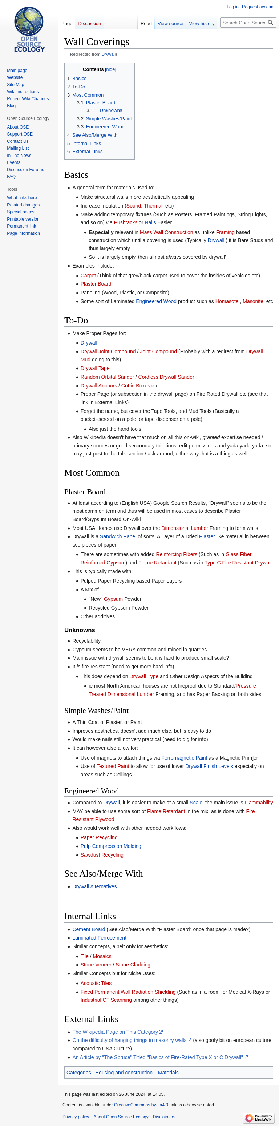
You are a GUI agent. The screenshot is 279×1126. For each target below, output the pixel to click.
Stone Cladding (133, 965)
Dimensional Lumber (184, 528)
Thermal (153, 206)
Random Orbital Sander (107, 377)
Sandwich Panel (118, 536)
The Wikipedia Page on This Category (115, 1032)
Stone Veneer (96, 965)
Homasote (227, 301)
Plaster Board (96, 284)
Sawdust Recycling (102, 855)
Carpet (88, 275)
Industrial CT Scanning (106, 1000)
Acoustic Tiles (96, 983)
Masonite (253, 301)
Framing (225, 232)
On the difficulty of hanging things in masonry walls (129, 1040)
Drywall (109, 54)
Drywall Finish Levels (209, 766)
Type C (213, 563)
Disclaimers (164, 1116)
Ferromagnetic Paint (184, 758)
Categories (78, 1072)
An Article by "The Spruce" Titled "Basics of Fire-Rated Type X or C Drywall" (157, 1057)
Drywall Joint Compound (108, 351)
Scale (196, 802)
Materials (168, 1072)
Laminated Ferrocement (99, 938)
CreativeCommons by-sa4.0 (141, 1104)
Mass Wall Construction (166, 232)
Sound (133, 206)
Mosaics (102, 956)
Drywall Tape (95, 368)
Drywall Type (143, 676)
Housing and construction (124, 1072)
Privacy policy (75, 1116)
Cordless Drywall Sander (166, 377)
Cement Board (88, 929)
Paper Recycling (99, 837)
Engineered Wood (156, 301)
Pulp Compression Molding (111, 846)
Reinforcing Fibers (177, 554)
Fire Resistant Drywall (246, 563)
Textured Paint (113, 766)
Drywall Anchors (99, 386)
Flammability (258, 802)
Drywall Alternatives (94, 886)
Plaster (207, 536)
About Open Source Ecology (120, 1116)
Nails (150, 222)
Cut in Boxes (135, 386)
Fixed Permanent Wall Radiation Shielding (128, 992)
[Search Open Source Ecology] (248, 22)
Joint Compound (158, 351)
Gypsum (113, 599)
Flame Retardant (157, 563)
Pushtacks (126, 222)
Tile (85, 956)
